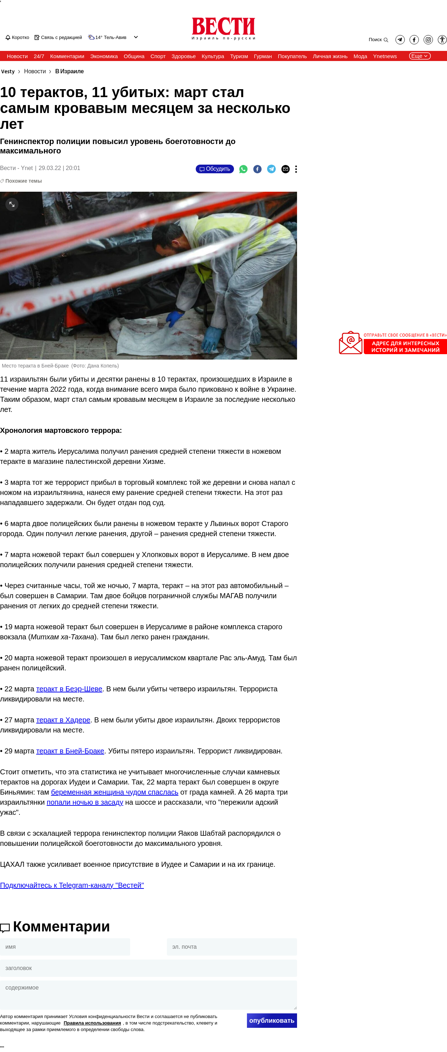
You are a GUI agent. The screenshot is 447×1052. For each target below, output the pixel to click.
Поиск (375, 39)
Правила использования (92, 1023)
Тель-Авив (115, 37)
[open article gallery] (148, 275)
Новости (35, 71)
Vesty (8, 71)
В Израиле (69, 71)
